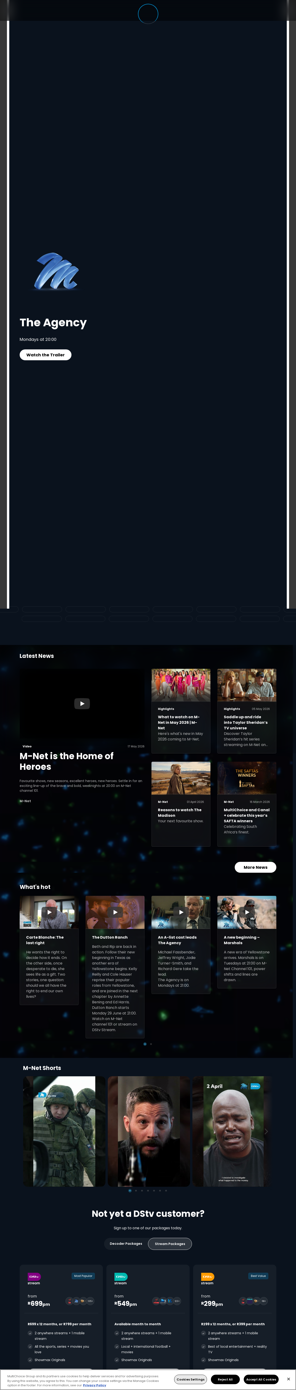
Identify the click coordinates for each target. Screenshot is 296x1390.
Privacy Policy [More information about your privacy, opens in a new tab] (94, 1385)
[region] (148, 1379)
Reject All (225, 1379)
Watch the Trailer (45, 355)
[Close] (289, 1379)
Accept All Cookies (261, 1379)
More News (256, 867)
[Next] (268, 1131)
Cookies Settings (190, 1379)
